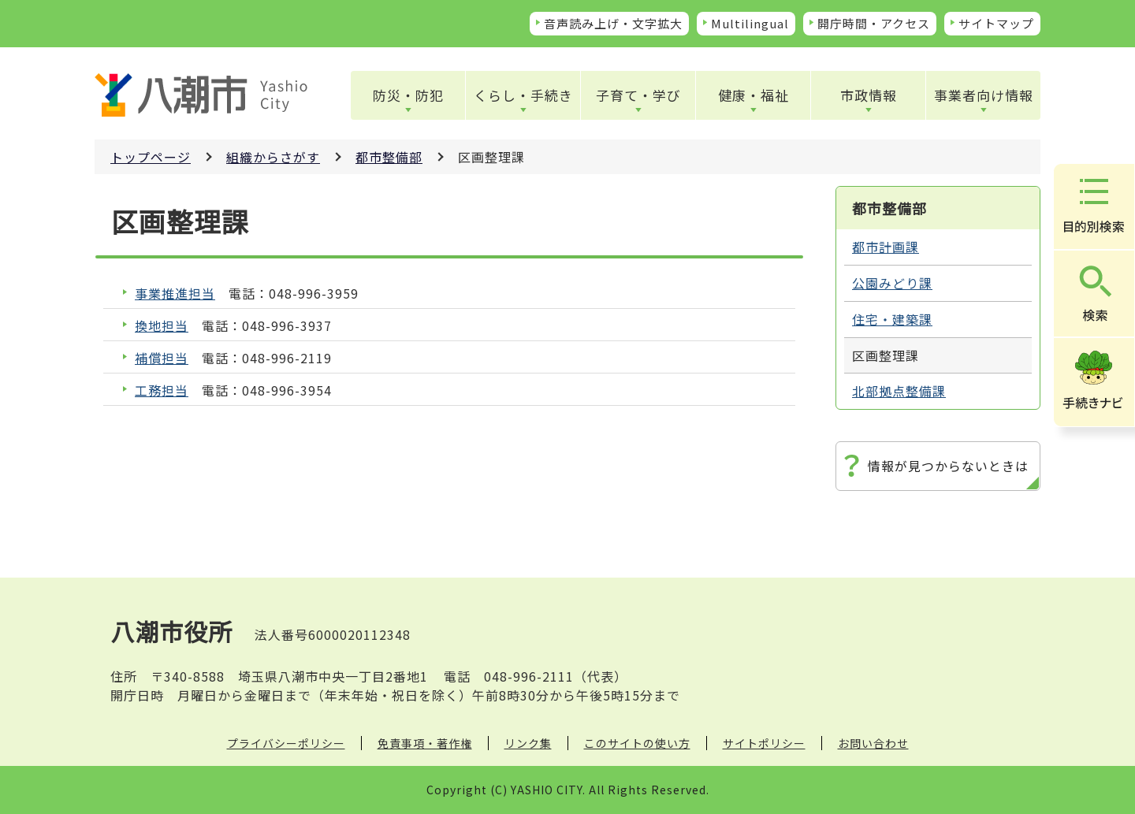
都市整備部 (388, 156)
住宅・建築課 (892, 319)
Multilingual (750, 23)
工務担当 (161, 390)
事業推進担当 (175, 293)
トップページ (150, 156)
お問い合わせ (873, 743)
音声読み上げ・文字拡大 (613, 23)
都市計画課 (885, 246)
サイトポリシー (764, 743)
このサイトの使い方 (637, 743)
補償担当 (161, 358)
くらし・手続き (523, 95)
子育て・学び (638, 95)
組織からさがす (273, 156)
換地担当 (161, 326)
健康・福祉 (753, 95)
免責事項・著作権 (425, 743)
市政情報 (868, 95)
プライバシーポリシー (286, 743)
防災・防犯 (408, 95)
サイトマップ (996, 23)
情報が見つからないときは (948, 465)
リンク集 (528, 743)
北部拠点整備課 (899, 390)
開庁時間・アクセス (873, 23)
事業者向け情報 (983, 95)
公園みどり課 (892, 282)
